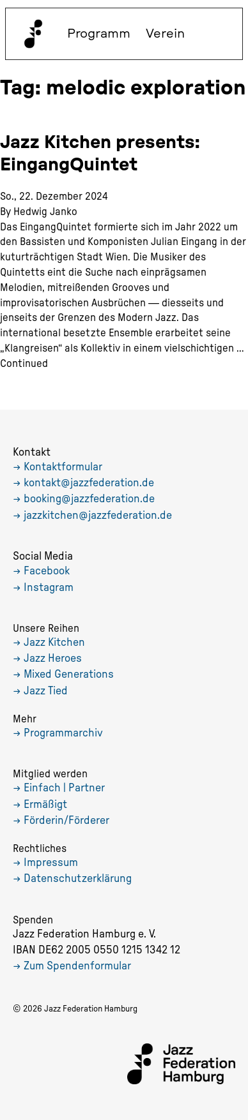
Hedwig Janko (45, 211)
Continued (24, 363)
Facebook (47, 571)
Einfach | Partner (64, 788)
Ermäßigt (45, 804)
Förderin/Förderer (66, 820)
